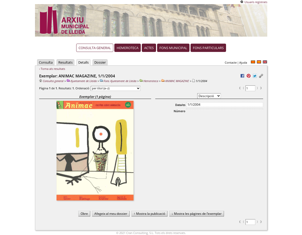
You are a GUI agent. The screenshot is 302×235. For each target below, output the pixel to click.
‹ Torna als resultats (52, 69)
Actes (149, 47)
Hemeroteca (127, 47)
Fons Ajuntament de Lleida (118, 81)
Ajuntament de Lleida (82, 81)
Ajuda (243, 62)
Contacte (231, 62)
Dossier (100, 62)
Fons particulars (208, 47)
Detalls (83, 62)
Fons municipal (173, 47)
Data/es (180, 105)
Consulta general (95, 47)
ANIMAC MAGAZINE (175, 81)
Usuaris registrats (255, 2)
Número (179, 111)
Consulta (46, 62)
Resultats (65, 62)
